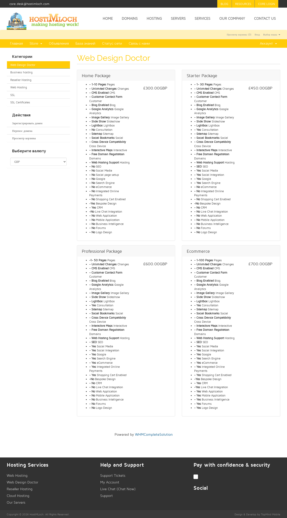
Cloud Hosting (18, 496)
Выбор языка (271, 34)
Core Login (266, 4)
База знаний (85, 43)
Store (36, 43)
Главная (16, 43)
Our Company (232, 18)
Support (106, 496)
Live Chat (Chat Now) (118, 489)
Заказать (155, 100)
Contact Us (265, 18)
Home (108, 18)
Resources (243, 4)
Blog (224, 4)
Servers (178, 18)
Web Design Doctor (22, 65)
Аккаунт (268, 43)
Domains (130, 18)
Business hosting (21, 72)
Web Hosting (18, 87)
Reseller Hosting (20, 80)
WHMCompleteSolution (154, 434)
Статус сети (112, 43)
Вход (257, 34)
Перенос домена (21, 131)
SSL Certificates (20, 102)
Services (202, 18)
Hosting (154, 18)
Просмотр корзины (23, 138)
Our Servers (16, 502)
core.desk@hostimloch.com (29, 4)
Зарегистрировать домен (26, 123)
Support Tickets (112, 475)
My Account (109, 482)
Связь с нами (139, 43)
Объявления (59, 43)
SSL (12, 95)
